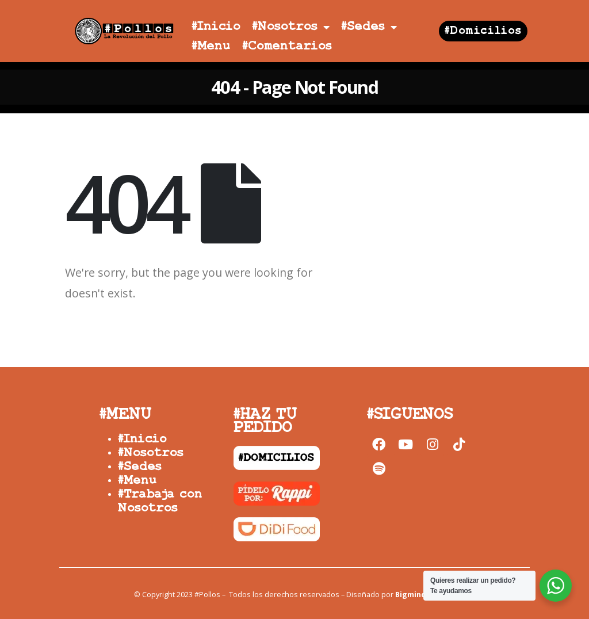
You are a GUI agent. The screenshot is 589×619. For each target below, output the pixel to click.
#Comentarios (287, 46)
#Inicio (216, 26)
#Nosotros (291, 27)
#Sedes (369, 27)
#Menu (211, 46)
